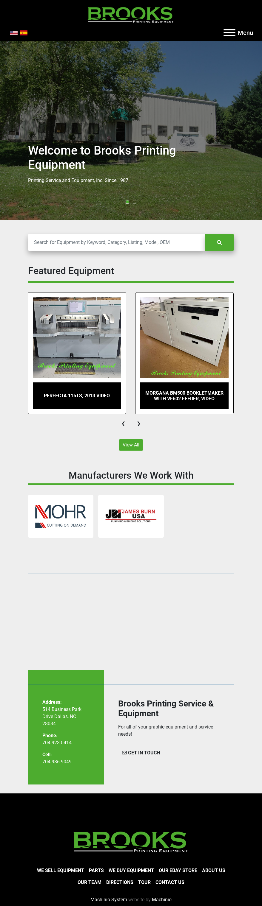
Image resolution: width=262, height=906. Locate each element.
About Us (213, 870)
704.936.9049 (57, 762)
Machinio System (108, 899)
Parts (96, 870)
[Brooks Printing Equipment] (131, 841)
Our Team (89, 882)
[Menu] (229, 32)
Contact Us (169, 882)
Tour (144, 882)
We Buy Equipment (131, 870)
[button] (127, 202)
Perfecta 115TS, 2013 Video (77, 395)
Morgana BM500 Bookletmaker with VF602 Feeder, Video (184, 395)
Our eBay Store (178, 870)
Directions (119, 882)
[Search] (116, 242)
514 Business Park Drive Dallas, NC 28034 (61, 716)
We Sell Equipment (60, 870)
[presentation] (123, 423)
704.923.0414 (57, 742)
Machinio (162, 899)
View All (131, 445)
